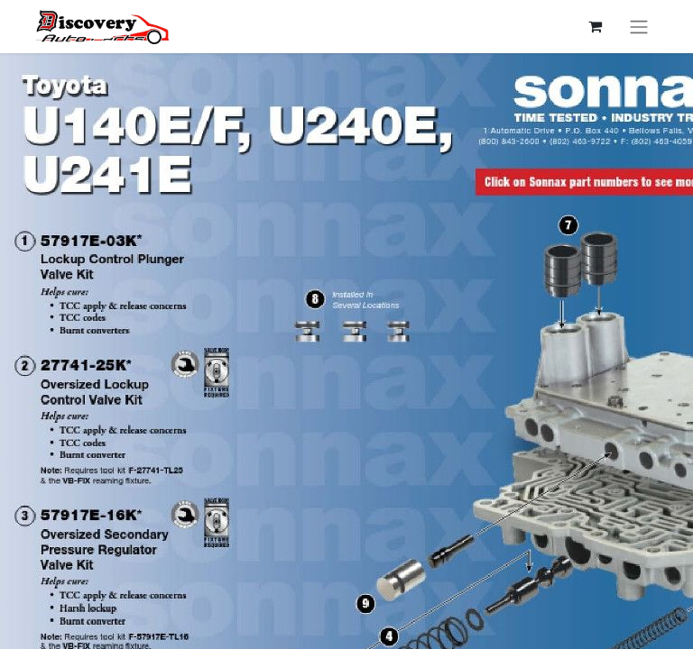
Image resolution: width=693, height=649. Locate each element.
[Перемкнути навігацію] (639, 26)
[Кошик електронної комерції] (595, 26)
